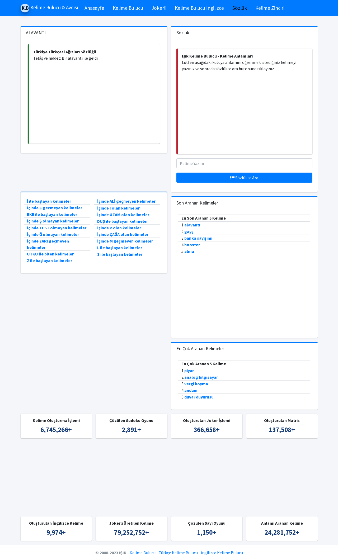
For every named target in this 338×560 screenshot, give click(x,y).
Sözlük (239, 8)
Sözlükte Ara (244, 177)
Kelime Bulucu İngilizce (199, 8)
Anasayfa (94, 8)
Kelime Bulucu (128, 8)
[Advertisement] (94, 102)
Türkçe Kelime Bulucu (178, 552)
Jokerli (159, 8)
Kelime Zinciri (269, 8)
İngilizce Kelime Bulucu (222, 552)
